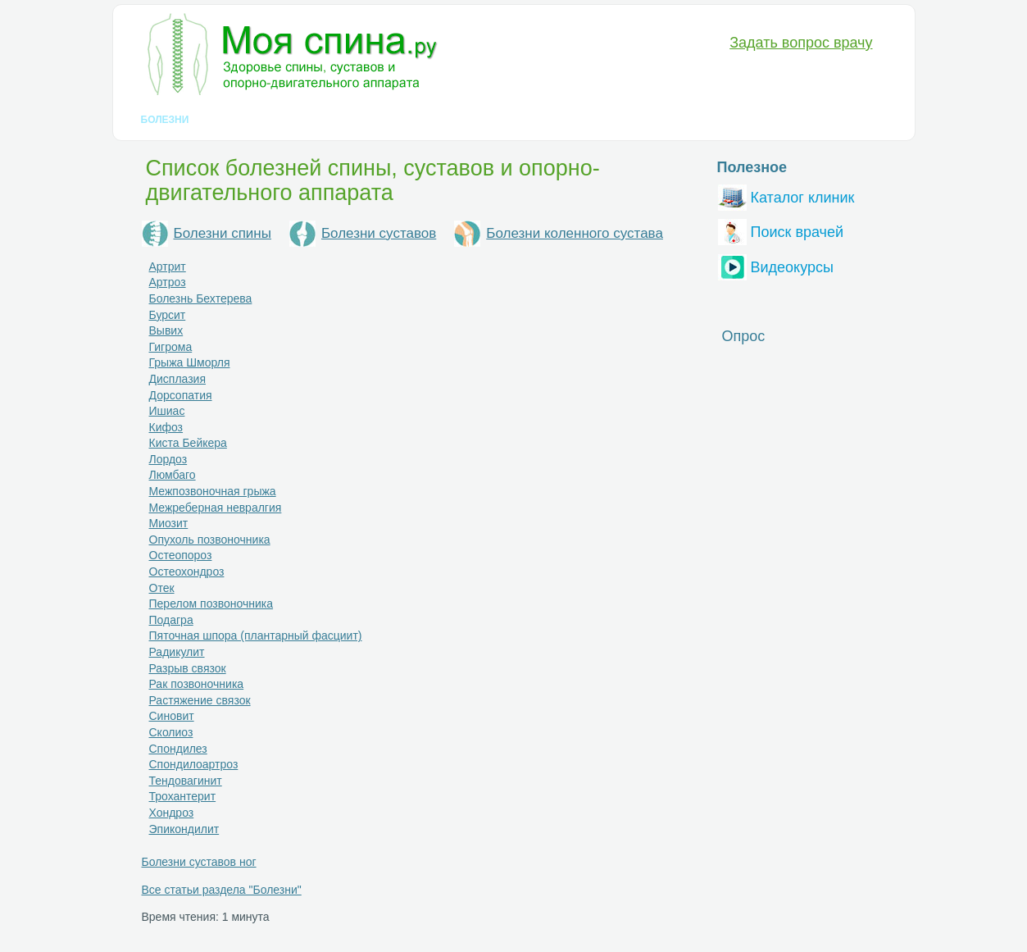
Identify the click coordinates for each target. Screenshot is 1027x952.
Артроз (167, 282)
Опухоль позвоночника (209, 539)
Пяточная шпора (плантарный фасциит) (255, 635)
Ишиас (167, 410)
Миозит (169, 523)
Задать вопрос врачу (800, 42)
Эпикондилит (184, 829)
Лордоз (168, 459)
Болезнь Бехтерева (200, 298)
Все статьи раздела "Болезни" (222, 889)
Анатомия (510, 119)
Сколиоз (171, 732)
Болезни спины (222, 233)
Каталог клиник (786, 195)
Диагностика (248, 119)
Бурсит (167, 314)
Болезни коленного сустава (574, 233)
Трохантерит (182, 796)
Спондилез (178, 748)
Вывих (166, 330)
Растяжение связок (200, 700)
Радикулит (177, 651)
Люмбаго (172, 474)
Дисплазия (178, 378)
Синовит (171, 715)
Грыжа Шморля (189, 362)
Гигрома (171, 346)
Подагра (171, 619)
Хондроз (171, 812)
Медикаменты (420, 119)
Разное (581, 119)
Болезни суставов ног (199, 861)
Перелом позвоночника (211, 603)
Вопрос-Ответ (665, 119)
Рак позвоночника (196, 683)
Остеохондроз (187, 571)
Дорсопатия (180, 395)
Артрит (167, 266)
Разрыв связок (187, 668)
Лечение (333, 119)
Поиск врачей (781, 230)
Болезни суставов (378, 233)
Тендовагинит (185, 780)
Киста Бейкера (188, 442)
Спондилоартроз (194, 764)
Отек (162, 587)
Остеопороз (180, 555)
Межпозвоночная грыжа (212, 491)
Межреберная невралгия (215, 507)
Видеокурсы (776, 265)
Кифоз (166, 427)
